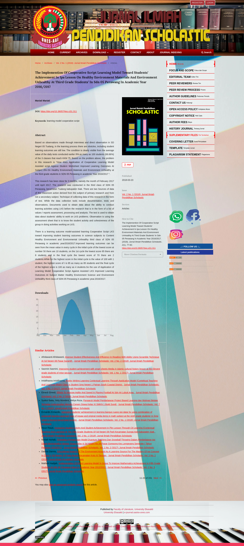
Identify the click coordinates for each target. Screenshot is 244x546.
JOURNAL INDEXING (171, 52)
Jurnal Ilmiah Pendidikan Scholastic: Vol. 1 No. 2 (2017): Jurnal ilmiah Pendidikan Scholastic (109, 447)
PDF (128, 165)
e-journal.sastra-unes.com (137, 512)
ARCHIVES (81, 52)
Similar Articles (44, 350)
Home (38, 63)
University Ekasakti (113, 512)
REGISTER (119, 52)
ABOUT (150, 52)
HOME (51, 52)
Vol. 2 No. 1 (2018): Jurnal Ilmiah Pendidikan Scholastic (81, 63)
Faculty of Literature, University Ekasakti (133, 509)
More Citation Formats (135, 254)
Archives (48, 63)
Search (206, 52)
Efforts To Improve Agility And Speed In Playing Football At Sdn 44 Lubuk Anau (95, 392)
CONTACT (136, 52)
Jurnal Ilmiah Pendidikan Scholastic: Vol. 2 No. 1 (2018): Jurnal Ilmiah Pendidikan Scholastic (86, 435)
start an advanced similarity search (66, 484)
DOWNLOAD (100, 52)
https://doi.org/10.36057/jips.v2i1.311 (59, 111)
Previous (42, 478)
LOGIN (210, 2)
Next (156, 478)
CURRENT (65, 52)
